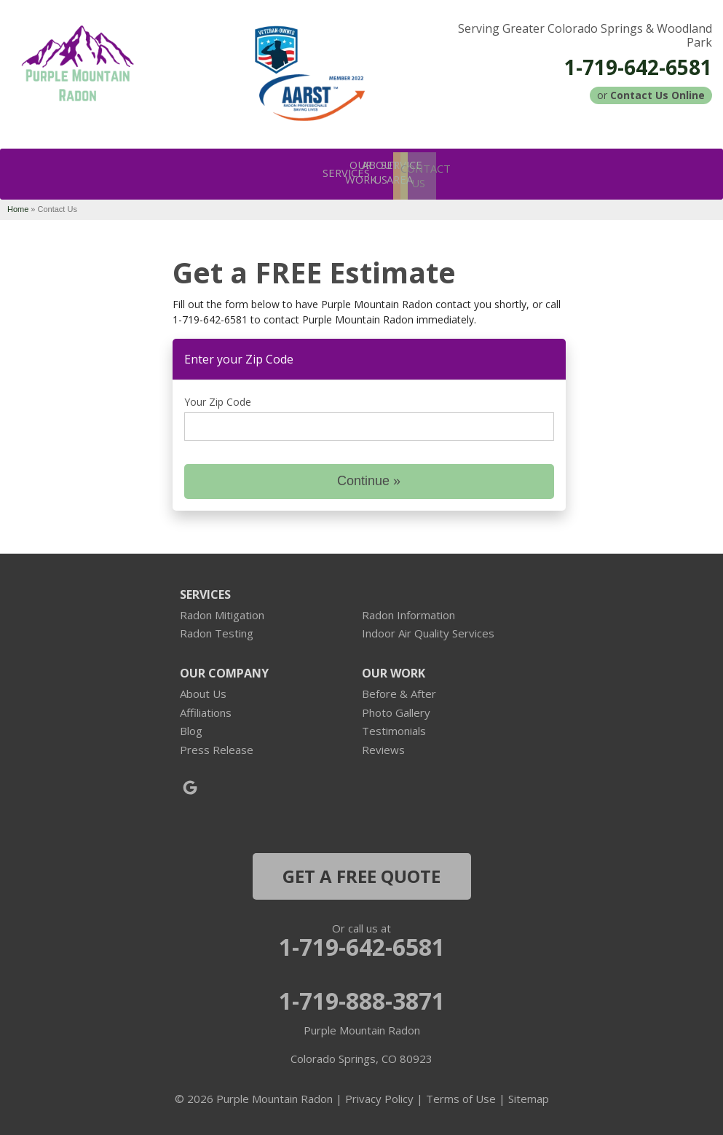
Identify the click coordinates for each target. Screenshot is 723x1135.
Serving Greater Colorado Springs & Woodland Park (585, 36)
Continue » (368, 477)
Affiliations (206, 709)
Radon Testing (216, 629)
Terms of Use (461, 1095)
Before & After (399, 690)
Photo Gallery (396, 709)
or (651, 95)
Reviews (383, 746)
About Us (203, 690)
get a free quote (361, 872)
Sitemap (528, 1095)
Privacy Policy (379, 1095)
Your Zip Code (217, 398)
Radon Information (408, 611)
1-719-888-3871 (362, 997)
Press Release (216, 746)
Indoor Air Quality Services (428, 629)
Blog (191, 727)
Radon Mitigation (222, 611)
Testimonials (394, 727)
